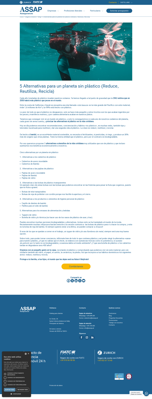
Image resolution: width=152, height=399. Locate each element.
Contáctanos (76, 271)
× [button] (28, 353)
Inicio (22, 22)
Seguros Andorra (30, 22)
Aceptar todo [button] (9, 389)
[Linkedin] (76, 285)
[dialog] (16, 374)
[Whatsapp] (80, 285)
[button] (16, 394)
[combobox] (26, 354)
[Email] (83, 285)
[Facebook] (68, 285)
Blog (39, 22)
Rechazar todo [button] (23, 389)
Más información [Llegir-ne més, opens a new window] (8, 370)
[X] (72, 285)
